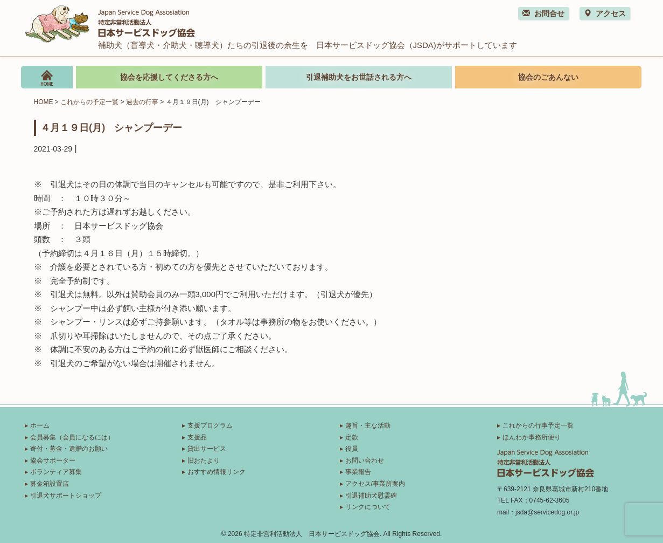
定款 (351, 437)
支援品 (197, 437)
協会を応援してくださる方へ (169, 77)
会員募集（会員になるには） (72, 437)
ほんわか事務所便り (532, 437)
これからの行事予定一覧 (538, 425)
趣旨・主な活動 (367, 425)
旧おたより (203, 460)
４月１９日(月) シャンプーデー (111, 127)
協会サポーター (52, 460)
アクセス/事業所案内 (375, 483)
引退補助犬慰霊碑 (371, 495)
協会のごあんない (548, 77)
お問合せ (543, 13)
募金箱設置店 (49, 483)
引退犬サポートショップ (65, 495)
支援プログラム (210, 425)
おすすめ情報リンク (216, 472)
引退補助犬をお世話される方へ (358, 77)
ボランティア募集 (56, 472)
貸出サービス (206, 448)
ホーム (40, 425)
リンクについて (367, 507)
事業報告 (358, 472)
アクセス (605, 13)
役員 (351, 448)
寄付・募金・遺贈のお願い (69, 448)
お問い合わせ (364, 460)
